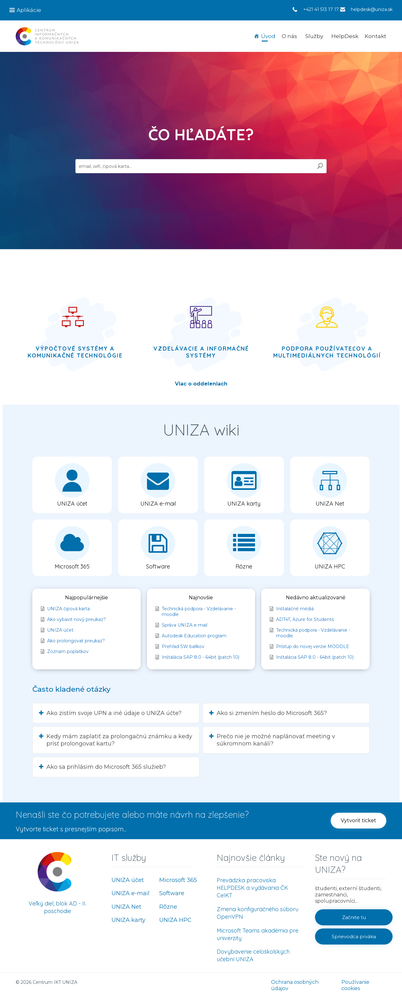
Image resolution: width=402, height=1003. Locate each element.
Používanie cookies (355, 985)
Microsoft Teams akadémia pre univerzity (257, 934)
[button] (358, 820)
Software (171, 893)
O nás (289, 36)
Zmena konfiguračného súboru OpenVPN (257, 913)
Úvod (268, 36)
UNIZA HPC (175, 920)
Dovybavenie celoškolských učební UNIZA (253, 955)
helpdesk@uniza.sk (372, 9)
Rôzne (168, 906)
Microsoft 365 (178, 880)
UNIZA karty (128, 920)
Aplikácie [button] (29, 10)
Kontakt (375, 36)
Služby (314, 36)
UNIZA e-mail (130, 893)
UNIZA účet (127, 880)
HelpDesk (344, 36)
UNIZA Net (126, 906)
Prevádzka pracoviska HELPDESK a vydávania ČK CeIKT (252, 888)
